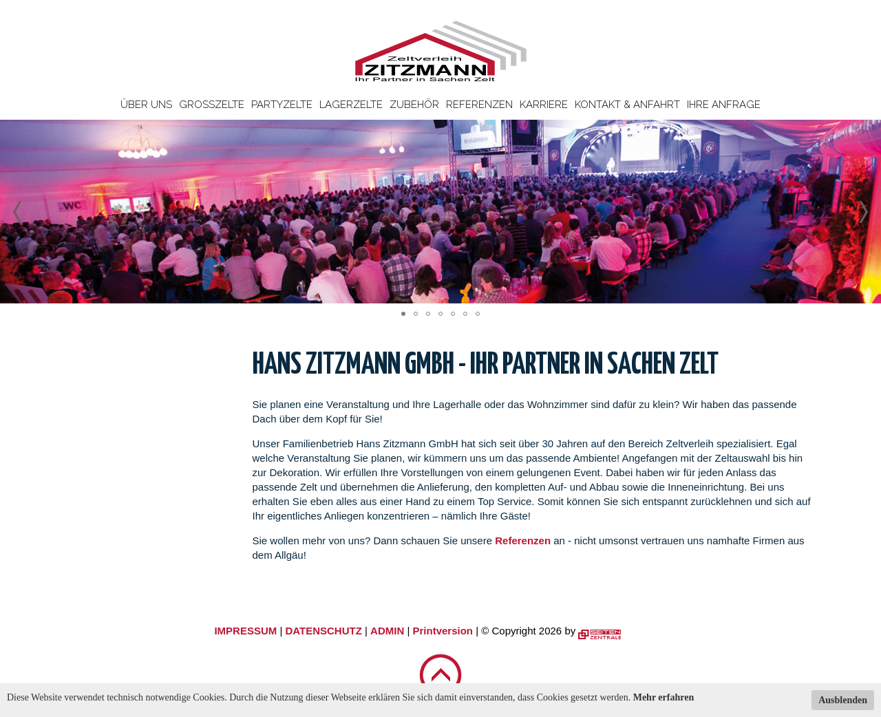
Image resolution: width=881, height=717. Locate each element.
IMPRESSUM (245, 630)
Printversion (443, 630)
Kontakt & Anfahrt (627, 104)
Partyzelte (281, 104)
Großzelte (211, 104)
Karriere (544, 104)
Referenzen (479, 104)
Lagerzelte (351, 104)
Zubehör (414, 104)
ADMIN (387, 630)
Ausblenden (842, 700)
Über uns (146, 104)
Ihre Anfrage (724, 104)
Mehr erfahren (663, 697)
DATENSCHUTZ (323, 630)
